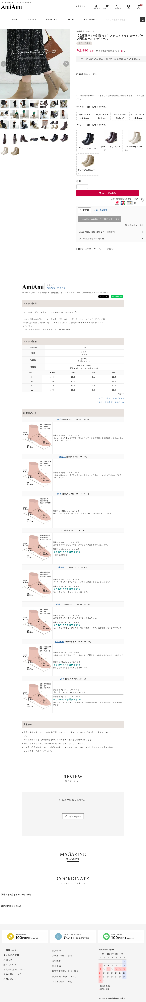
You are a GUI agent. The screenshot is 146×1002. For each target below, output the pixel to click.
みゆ (59, 419)
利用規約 (56, 966)
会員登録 (80, 6)
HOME (25, 293)
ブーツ (34, 293)
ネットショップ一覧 (62, 981)
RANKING (51, 19)
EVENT (32, 19)
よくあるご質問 (11, 956)
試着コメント (30, 413)
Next (66, 64)
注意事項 (27, 724)
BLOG (71, 19)
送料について (10, 966)
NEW (15, 19)
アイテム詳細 (30, 341)
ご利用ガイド (10, 950)
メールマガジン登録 (62, 956)
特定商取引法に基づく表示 (65, 971)
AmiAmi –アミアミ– (57, 288)
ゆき (59, 494)
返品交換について (12, 976)
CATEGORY (90, 19)
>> (122, 954)
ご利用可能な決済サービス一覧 (128, 199)
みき (62, 679)
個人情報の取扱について (64, 976)
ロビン (62, 456)
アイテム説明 (30, 303)
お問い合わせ (10, 981)
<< (103, 954)
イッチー (59, 641)
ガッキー (62, 567)
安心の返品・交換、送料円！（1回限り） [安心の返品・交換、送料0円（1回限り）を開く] (111, 231)
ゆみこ (59, 604)
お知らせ (7, 961)
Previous (3, 64)
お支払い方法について (14, 971)
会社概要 (56, 961)
